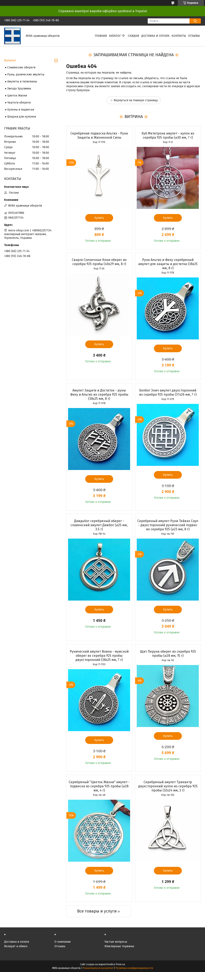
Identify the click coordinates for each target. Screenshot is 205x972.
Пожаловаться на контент (98, 968)
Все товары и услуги (97, 911)
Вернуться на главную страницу (136, 100)
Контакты (178, 36)
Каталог (115, 36)
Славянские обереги (21, 67)
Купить (99, 218)
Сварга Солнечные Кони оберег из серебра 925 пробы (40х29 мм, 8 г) (99, 262)
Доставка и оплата (155, 36)
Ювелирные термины (119, 946)
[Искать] (195, 21)
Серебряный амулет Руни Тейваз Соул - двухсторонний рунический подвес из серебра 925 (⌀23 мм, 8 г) (167, 525)
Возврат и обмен (15, 946)
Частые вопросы (115, 941)
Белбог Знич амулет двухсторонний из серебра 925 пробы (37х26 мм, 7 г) (168, 392)
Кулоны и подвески (20, 109)
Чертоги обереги (19, 102)
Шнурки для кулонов (21, 116)
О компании (62, 941)
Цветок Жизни (17, 95)
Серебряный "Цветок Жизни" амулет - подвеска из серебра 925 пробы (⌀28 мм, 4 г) (99, 786)
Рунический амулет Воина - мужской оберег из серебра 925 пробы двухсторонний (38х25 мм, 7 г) (99, 656)
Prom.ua (120, 964)
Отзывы (194, 36)
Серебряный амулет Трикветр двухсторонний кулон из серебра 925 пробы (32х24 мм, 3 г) (168, 786)
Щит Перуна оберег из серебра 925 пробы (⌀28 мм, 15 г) (168, 654)
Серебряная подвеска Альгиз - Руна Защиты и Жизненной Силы (99, 135)
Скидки (133, 36)
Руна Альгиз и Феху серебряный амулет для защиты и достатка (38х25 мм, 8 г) (168, 264)
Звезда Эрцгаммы (19, 88)
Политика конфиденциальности (134, 968)
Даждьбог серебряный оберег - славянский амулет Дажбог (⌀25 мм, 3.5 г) (99, 525)
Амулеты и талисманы (22, 81)
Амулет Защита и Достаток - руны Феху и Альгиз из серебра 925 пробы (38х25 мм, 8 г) (99, 394)
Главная (101, 36)
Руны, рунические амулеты (25, 74)
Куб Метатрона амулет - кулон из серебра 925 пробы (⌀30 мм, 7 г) (167, 135)
